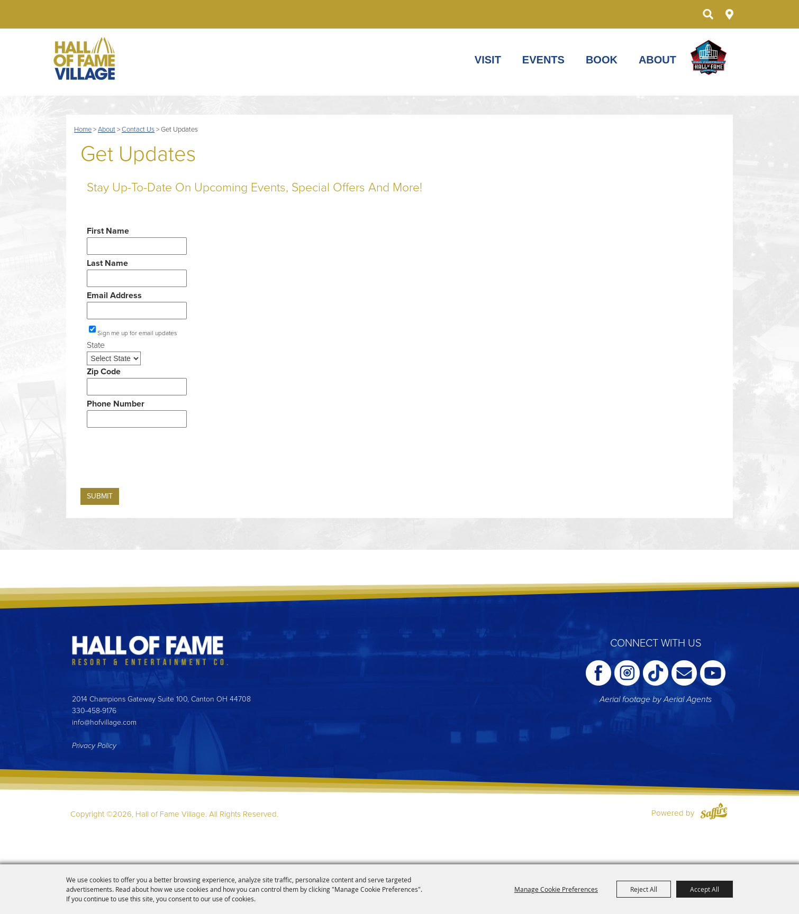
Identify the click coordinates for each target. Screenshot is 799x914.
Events (543, 60)
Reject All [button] (643, 889)
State (96, 345)
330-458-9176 (94, 710)
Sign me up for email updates (137, 333)
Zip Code (104, 371)
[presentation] (160, 461)
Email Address (114, 295)
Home (83, 129)
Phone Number (115, 404)
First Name (108, 231)
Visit (488, 60)
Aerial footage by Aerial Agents (656, 699)
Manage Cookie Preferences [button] (556, 889)
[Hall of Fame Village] (85, 58)
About (657, 60)
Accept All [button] (704, 889)
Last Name (107, 263)
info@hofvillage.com (104, 722)
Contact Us (138, 129)
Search (707, 14)
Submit (100, 496)
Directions (729, 14)
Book (602, 60)
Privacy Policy (94, 745)
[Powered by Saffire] (714, 813)
